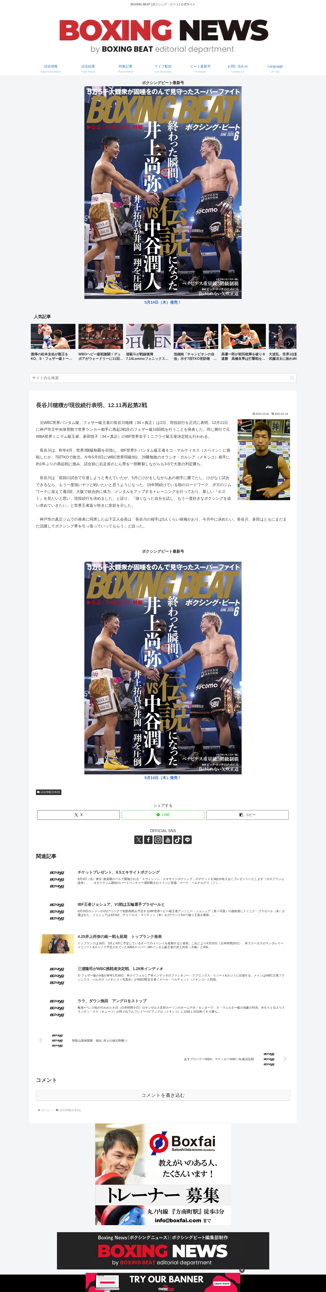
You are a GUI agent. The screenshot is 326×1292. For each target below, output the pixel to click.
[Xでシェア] (78, 815)
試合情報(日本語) (48, 792)
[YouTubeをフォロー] (168, 839)
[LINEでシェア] (163, 815)
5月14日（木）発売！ (163, 302)
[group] (53, 343)
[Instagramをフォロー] (158, 839)
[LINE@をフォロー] (187, 839)
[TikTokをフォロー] (177, 839)
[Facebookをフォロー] (148, 839)
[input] (163, 378)
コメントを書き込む (163, 1095)
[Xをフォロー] (138, 839)
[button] (288, 343)
